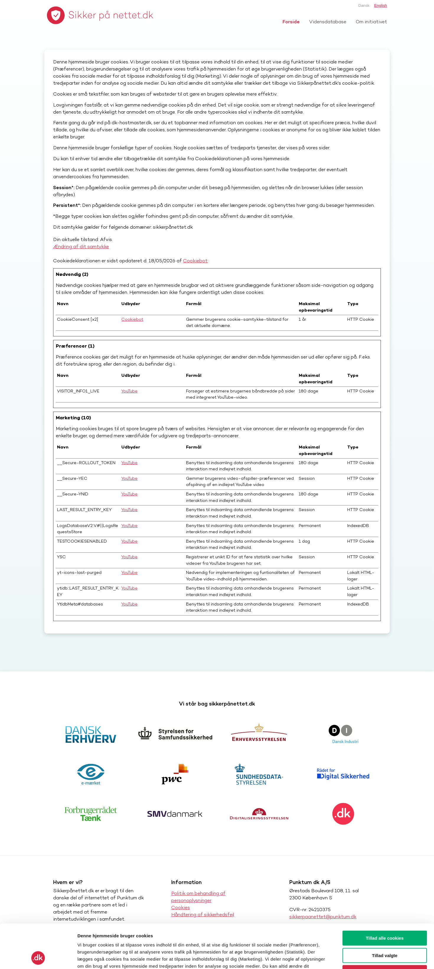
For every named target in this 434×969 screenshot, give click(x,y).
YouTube (129, 391)
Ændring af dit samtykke (81, 246)
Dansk (364, 5)
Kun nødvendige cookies (384, 931)
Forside (291, 21)
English (380, 5)
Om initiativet (371, 21)
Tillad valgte (384, 914)
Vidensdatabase (327, 21)
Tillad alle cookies (385, 896)
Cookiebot (195, 260)
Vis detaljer (307, 957)
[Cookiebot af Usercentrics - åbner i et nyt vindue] (38, 957)
